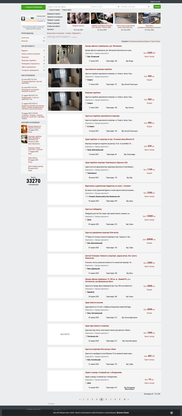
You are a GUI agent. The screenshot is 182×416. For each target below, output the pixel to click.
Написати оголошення (54, 17)
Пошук (157, 7)
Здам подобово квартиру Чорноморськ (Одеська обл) (106, 162)
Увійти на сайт (155, 2)
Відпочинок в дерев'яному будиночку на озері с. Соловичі (108, 186)
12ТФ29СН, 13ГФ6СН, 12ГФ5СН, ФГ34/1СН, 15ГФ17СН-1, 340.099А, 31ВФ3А (33, 117)
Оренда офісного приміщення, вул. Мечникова (103, 46)
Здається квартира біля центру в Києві (100, 349)
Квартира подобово (93, 93)
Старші (152, 41)
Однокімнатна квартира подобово (98, 69)
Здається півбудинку (93, 209)
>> (128, 399)
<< (80, 399)
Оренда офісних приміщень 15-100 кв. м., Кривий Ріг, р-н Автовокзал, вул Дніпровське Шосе (107, 280)
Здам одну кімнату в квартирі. (97, 326)
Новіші (158, 41)
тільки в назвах (54, 10)
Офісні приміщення (29, 67)
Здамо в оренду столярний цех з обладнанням (103, 372)
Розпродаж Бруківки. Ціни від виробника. (32, 82)
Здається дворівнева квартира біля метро (102, 232)
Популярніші (133, 41)
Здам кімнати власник (94, 302)
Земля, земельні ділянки (31, 54)
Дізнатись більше (123, 413)
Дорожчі (147, 41)
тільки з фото (67, 10)
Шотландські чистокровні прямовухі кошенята (30, 90)
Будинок (25, 51)
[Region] (107, 6)
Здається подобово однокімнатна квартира (102, 116)
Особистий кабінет (53, 26)
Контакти (50, 29)
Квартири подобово (29, 60)
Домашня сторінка (53, 14)
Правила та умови (53, 20)
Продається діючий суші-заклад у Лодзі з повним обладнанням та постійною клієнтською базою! (33, 107)
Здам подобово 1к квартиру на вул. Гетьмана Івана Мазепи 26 (109, 139)
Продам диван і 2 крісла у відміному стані (30, 98)
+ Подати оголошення (33, 7)
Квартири (25, 57)
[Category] (137, 6)
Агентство (25, 38)
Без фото (65, 334)
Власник (25, 41)
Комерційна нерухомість (31, 64)
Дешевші (141, 41)
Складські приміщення (30, 70)
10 (124, 399)
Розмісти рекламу (53, 23)
